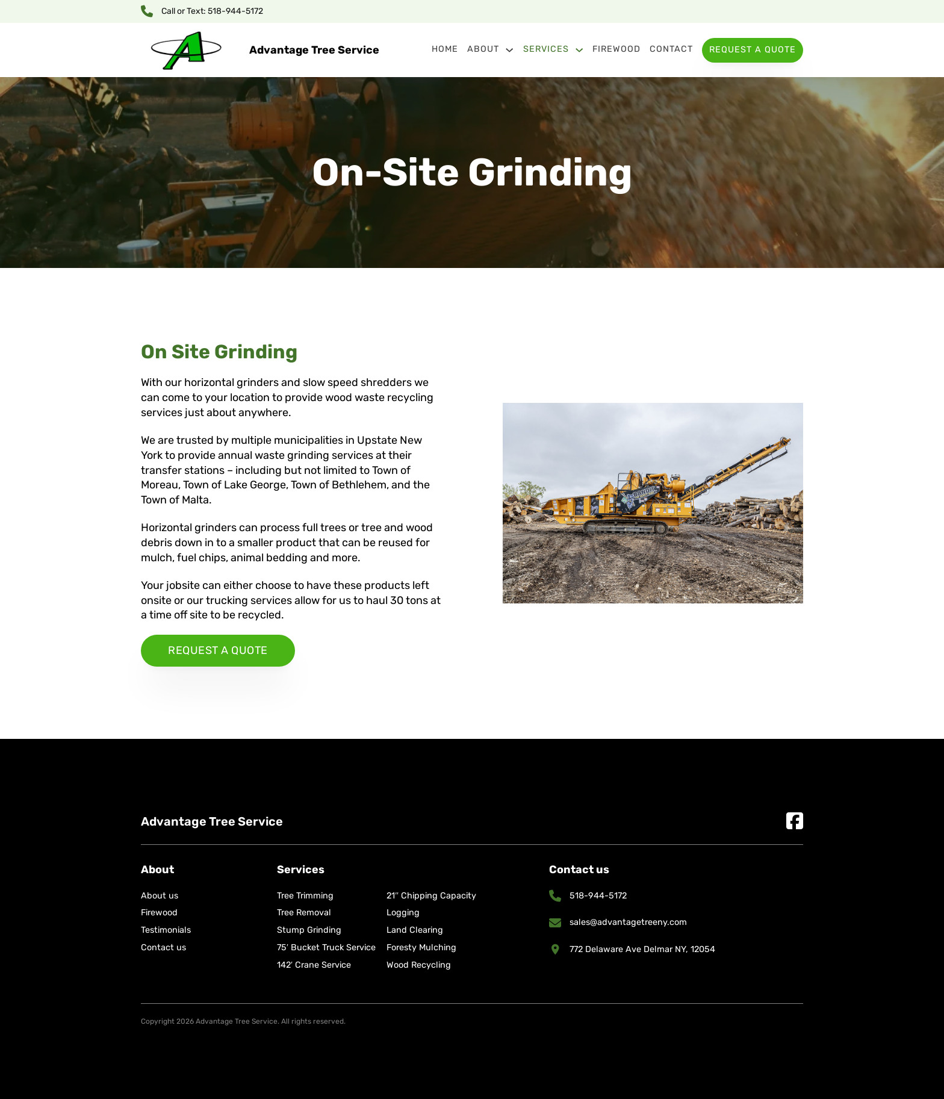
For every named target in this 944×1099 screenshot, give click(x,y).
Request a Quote (752, 50)
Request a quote (218, 650)
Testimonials (166, 930)
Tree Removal (304, 913)
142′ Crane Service (314, 965)
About (483, 49)
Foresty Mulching (421, 947)
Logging (403, 913)
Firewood (616, 49)
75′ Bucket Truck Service (326, 947)
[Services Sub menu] (579, 50)
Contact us (163, 947)
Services (546, 49)
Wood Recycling (419, 965)
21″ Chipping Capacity (431, 896)
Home (445, 49)
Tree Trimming (305, 896)
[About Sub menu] (509, 50)
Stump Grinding (309, 930)
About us (159, 896)
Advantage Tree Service (314, 50)
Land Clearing (415, 930)
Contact (671, 49)
